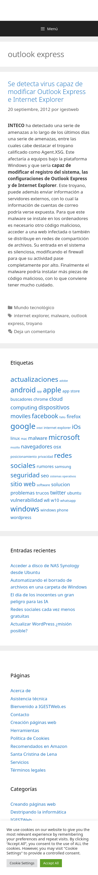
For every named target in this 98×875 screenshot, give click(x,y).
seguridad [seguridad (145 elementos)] (25, 475)
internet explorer (31, 315)
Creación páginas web (33, 722)
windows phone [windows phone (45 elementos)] (54, 510)
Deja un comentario (34, 331)
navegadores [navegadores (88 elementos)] (36, 446)
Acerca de (20, 690)
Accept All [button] (51, 863)
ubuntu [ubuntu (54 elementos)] (74, 493)
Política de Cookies (29, 738)
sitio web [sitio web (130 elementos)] (23, 484)
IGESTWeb (21, 820)
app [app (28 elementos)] (39, 391)
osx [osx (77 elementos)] (57, 446)
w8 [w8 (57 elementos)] (47, 500)
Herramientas (24, 730)
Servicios (19, 762)
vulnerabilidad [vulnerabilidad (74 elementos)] (26, 500)
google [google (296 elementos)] (23, 426)
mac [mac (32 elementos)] (24, 438)
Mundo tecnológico (34, 307)
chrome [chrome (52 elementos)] (40, 399)
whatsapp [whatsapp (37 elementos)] (68, 500)
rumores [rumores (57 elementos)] (45, 466)
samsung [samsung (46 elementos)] (63, 466)
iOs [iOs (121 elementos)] (76, 427)
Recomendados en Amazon (38, 746)
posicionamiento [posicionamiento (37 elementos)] (23, 456)
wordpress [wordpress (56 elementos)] (20, 517)
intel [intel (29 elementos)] (40, 428)
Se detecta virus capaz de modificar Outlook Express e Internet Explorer (47, 91)
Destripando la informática (38, 812)
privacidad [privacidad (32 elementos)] (45, 456)
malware (60, 315)
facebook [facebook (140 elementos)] (45, 416)
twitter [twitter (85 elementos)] (58, 492)
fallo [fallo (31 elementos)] (62, 417)
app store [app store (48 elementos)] (71, 390)
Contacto (19, 714)
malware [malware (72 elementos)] (37, 438)
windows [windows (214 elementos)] (24, 509)
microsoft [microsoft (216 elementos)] (64, 437)
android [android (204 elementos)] (23, 390)
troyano (34, 323)
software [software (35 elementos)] (43, 485)
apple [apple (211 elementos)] (52, 390)
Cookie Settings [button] (22, 863)
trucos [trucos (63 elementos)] (42, 493)
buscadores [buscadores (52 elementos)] (21, 399)
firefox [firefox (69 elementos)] (74, 416)
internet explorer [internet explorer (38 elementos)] (57, 427)
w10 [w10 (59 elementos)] (55, 500)
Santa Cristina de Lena (33, 754)
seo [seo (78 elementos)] (45, 475)
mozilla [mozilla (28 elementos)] (15, 447)
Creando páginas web (33, 804)
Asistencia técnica (28, 699)
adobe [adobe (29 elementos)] (63, 381)
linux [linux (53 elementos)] (15, 438)
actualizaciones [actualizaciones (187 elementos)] (34, 379)
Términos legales (28, 770)
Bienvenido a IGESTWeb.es (38, 706)
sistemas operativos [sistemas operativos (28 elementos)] (63, 476)
